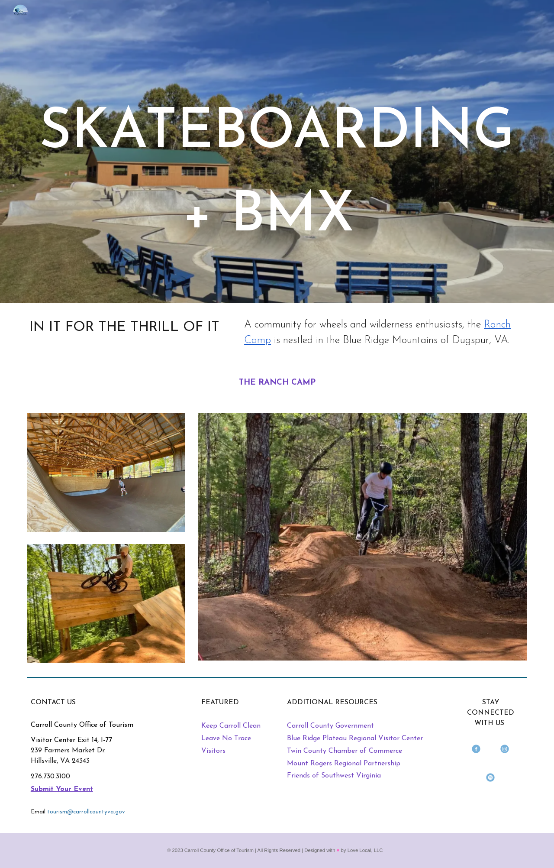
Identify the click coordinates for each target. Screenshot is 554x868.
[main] (277, 164)
